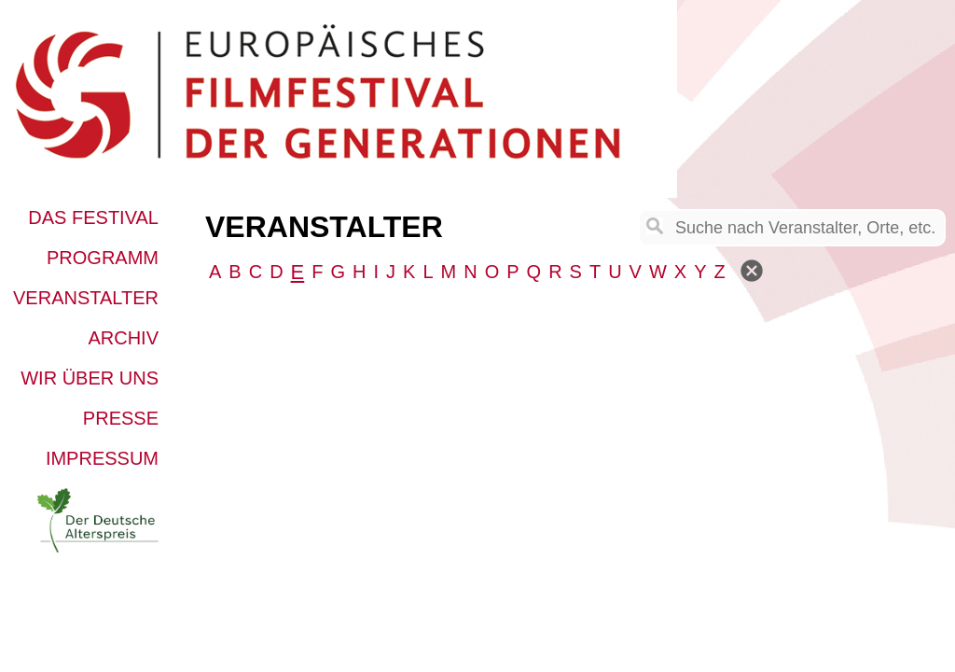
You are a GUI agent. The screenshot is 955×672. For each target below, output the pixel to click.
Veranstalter (86, 297)
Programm (103, 257)
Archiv (123, 338)
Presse (121, 418)
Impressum (102, 458)
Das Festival (93, 217)
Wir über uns (90, 378)
